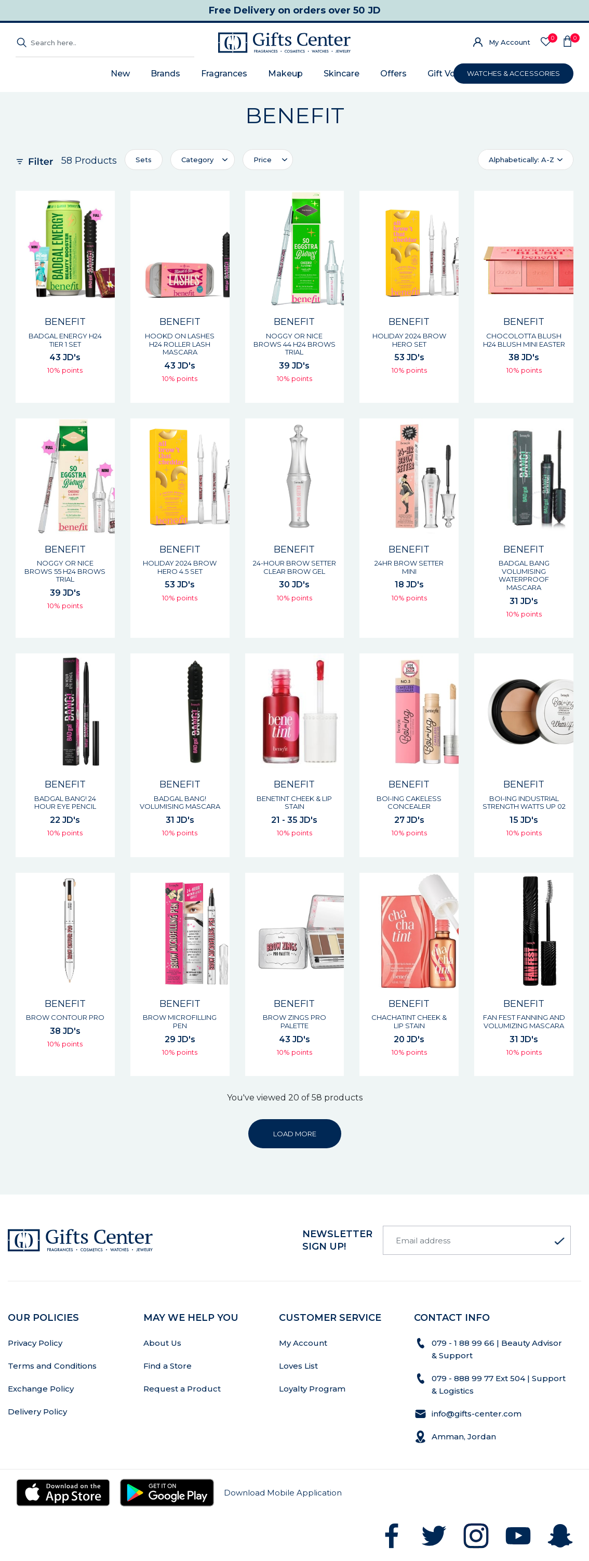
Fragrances (224, 73)
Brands (165, 73)
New (120, 73)
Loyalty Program (312, 1389)
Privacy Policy (35, 1343)
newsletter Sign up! (337, 1240)
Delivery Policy (37, 1411)
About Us (162, 1343)
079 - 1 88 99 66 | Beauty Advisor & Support (497, 1349)
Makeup (285, 73)
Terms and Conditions (52, 1366)
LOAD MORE (294, 1134)
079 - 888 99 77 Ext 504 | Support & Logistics (499, 1384)
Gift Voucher (453, 73)
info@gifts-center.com (476, 1414)
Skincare (341, 73)
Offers (393, 73)
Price (262, 159)
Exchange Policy (41, 1389)
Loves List (298, 1366)
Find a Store (167, 1366)
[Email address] (477, 1240)
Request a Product (182, 1389)
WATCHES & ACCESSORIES (513, 73)
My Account (509, 42)
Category (197, 159)
